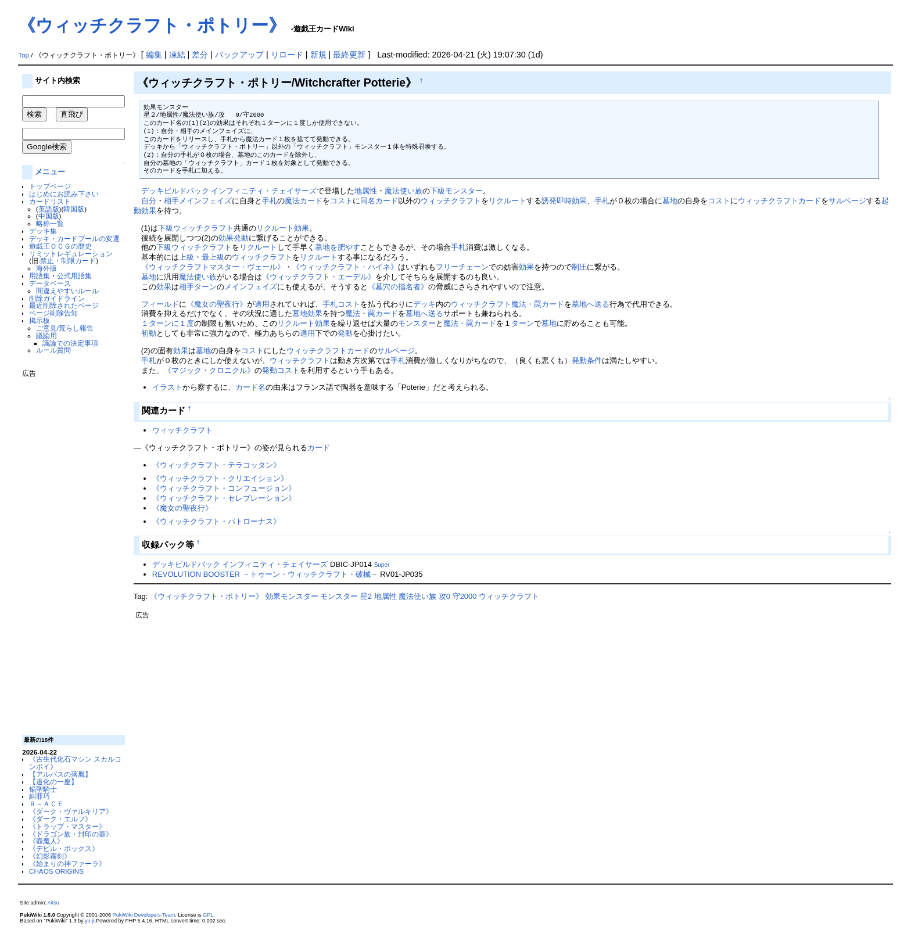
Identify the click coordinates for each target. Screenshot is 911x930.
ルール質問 (53, 350)
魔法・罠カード (537, 304)
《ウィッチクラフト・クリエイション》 (220, 478)
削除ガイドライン (57, 298)
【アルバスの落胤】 (60, 774)
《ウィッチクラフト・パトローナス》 (216, 521)
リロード (287, 54)
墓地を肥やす (337, 247)
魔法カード (303, 200)
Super (382, 565)
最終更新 (349, 54)
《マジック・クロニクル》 (209, 370)
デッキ (424, 304)
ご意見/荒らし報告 (65, 328)
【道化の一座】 (53, 781)
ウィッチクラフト (451, 200)
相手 (171, 200)
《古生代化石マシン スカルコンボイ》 (75, 762)
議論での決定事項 (70, 343)
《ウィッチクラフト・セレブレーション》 (224, 498)
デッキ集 (43, 231)
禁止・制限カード (68, 260)
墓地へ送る (590, 304)
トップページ (50, 186)
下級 (165, 228)
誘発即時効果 (564, 200)
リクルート (507, 200)
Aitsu (53, 903)
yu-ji (90, 921)
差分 (200, 54)
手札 (269, 200)
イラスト (167, 387)
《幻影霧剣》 (50, 856)
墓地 (669, 200)
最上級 (213, 257)
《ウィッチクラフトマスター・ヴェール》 (213, 267)
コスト (341, 200)
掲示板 (39, 320)
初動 (148, 333)
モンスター (417, 323)
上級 (186, 257)
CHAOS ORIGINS (56, 871)
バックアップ (239, 54)
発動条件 (587, 360)
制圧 (579, 267)
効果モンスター (292, 596)
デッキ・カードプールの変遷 (74, 238)
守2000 (465, 596)
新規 (318, 54)
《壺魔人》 (46, 841)
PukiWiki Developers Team (144, 915)
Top (23, 55)
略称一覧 (50, 223)
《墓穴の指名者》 (398, 286)
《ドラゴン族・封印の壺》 (71, 834)
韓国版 (73, 209)
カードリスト (50, 201)
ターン (205, 286)
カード (809, 200)
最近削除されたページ (64, 305)
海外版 (46, 268)
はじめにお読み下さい (64, 194)
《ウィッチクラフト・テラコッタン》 (216, 465)
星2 (366, 596)
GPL (208, 915)
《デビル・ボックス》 (64, 848)
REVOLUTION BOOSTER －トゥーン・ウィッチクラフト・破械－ (265, 574)
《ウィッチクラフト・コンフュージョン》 (224, 488)
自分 (148, 200)
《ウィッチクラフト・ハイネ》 (345, 267)
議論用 (46, 335)
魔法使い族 (403, 190)
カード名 (250, 387)
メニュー (50, 171)
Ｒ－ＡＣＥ (46, 803)
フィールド (160, 304)
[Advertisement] (68, 552)
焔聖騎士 (43, 789)
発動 (241, 238)
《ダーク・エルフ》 (60, 819)
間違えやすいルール (67, 291)
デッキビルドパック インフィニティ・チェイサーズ (229, 190)
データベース (50, 283)
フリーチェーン (462, 267)
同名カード (379, 200)
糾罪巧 (39, 796)
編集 (154, 54)
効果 (301, 228)
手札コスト (341, 304)
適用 (262, 304)
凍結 (177, 54)
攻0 (444, 596)
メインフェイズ (205, 200)
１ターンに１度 (167, 323)
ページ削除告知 (53, 313)
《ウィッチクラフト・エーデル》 (318, 276)
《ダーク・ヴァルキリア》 (71, 811)
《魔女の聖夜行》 (216, 304)
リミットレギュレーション (71, 253)
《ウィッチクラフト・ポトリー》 (152, 25)
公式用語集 (74, 275)
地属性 (365, 190)
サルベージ (847, 200)
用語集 (39, 275)
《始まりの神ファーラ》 (67, 863)
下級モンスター (456, 190)
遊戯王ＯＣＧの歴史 (60, 246)
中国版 (48, 216)
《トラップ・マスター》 (67, 826)
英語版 (48, 209)
